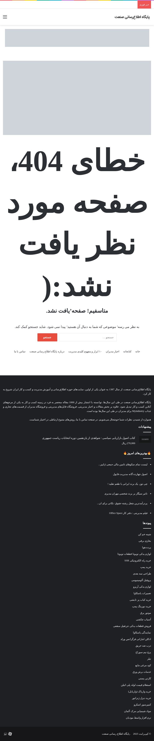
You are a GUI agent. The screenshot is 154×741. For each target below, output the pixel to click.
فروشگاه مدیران (36, 406)
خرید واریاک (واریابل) (139, 691)
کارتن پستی (144, 678)
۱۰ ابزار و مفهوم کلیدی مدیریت (85, 351)
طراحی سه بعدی (142, 573)
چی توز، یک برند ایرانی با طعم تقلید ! (127, 483)
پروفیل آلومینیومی (141, 580)
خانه (137, 351)
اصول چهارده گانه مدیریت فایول (130, 474)
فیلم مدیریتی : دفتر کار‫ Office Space (128, 513)
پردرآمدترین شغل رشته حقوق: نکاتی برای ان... (122, 503)
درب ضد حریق (143, 645)
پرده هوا (146, 547)
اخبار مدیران (112, 351)
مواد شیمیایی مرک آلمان (137, 711)
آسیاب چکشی (143, 619)
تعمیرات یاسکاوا (142, 593)
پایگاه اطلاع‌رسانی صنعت (137, 389)
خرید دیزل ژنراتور (141, 698)
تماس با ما (20, 351)
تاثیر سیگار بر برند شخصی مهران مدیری (126, 493)
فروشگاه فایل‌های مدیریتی (62, 406)
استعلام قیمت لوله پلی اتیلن (136, 684)
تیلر (149, 658)
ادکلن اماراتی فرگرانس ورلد (136, 639)
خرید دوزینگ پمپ (141, 606)
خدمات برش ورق (142, 671)
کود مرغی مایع (143, 665)
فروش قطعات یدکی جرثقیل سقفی (132, 625)
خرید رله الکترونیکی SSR (137, 560)
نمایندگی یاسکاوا (142, 632)
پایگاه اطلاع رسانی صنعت (116, 733)
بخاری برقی (145, 540)
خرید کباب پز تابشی (140, 599)
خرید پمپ (145, 567)
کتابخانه (127, 351)
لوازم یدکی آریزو (142, 586)
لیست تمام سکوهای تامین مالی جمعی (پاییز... (122, 464)
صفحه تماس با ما (85, 419)
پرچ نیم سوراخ (143, 652)
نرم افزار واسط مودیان (138, 717)
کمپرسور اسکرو (142, 704)
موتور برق (145, 612)
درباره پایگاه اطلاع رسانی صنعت (47, 351)
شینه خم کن (144, 534)
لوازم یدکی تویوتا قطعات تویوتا (134, 553)
